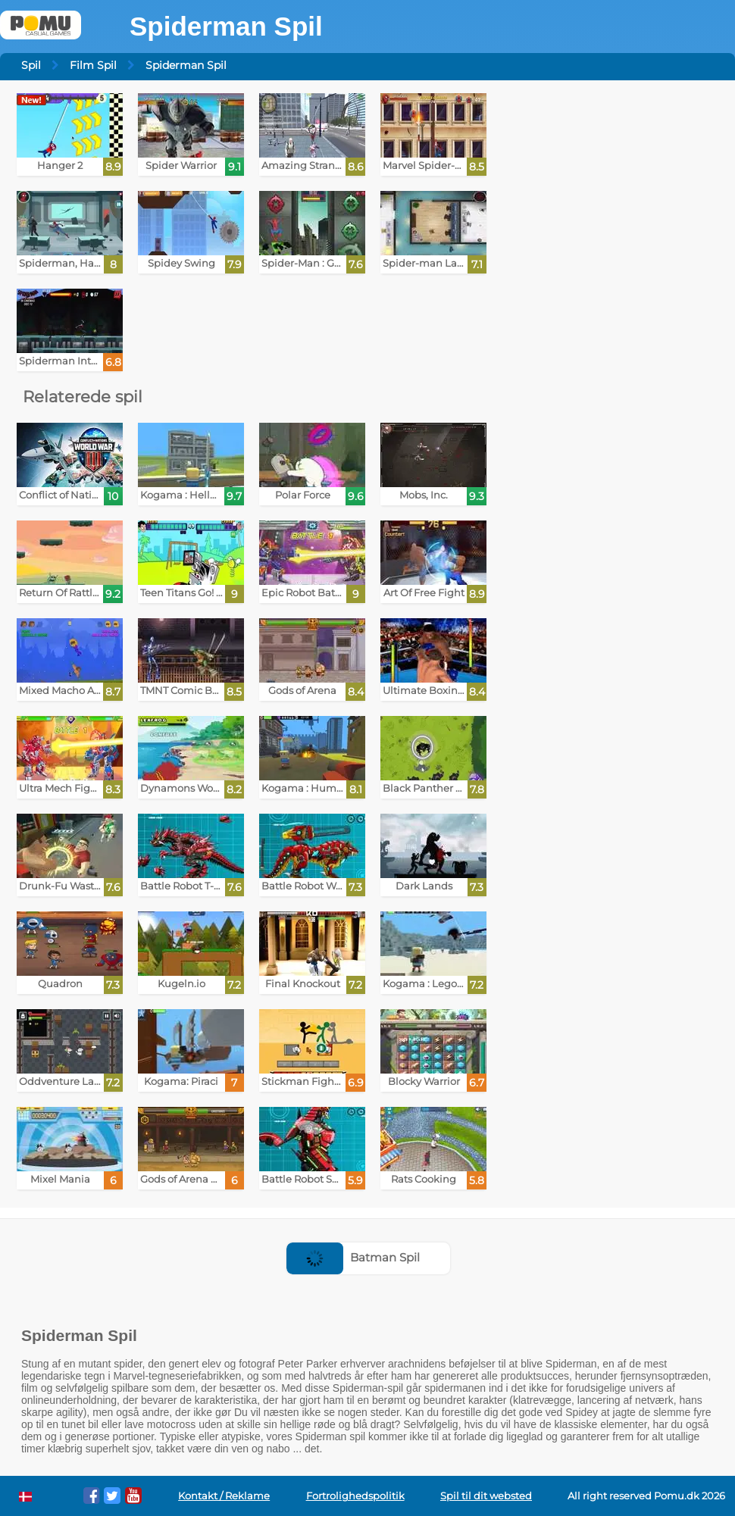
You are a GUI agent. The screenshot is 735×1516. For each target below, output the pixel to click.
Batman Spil (353, 1257)
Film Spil (93, 65)
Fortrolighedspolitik (355, 1496)
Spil (31, 65)
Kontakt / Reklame (224, 1496)
